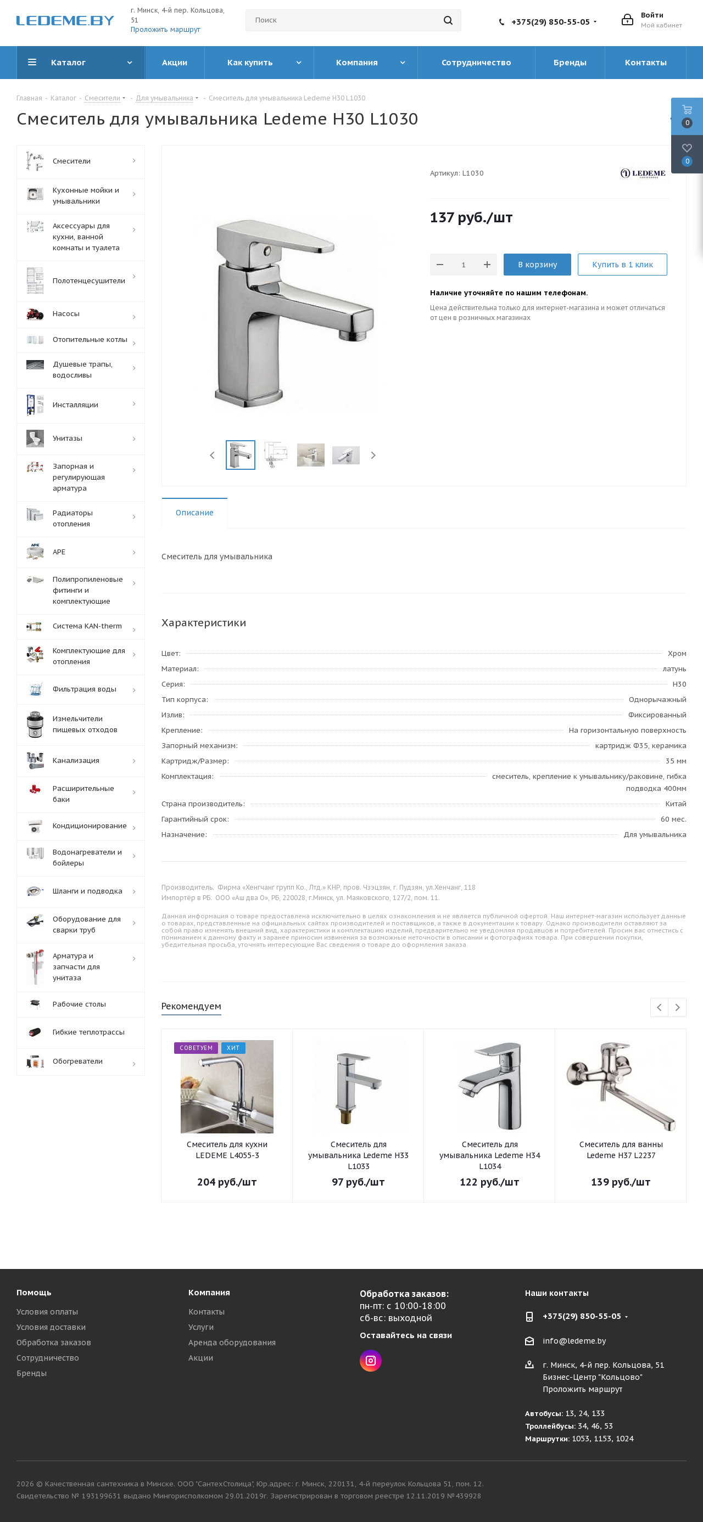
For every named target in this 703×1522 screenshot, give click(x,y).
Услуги (201, 1327)
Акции (200, 1358)
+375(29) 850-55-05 (550, 21)
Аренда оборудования (232, 1342)
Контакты (206, 1312)
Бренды (31, 1373)
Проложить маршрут (165, 29)
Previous (213, 455)
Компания (209, 1292)
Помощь (34, 1292)
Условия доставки (51, 1327)
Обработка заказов (53, 1342)
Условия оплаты (47, 1312)
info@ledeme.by (574, 1341)
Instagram (371, 1361)
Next (373, 455)
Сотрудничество (47, 1358)
